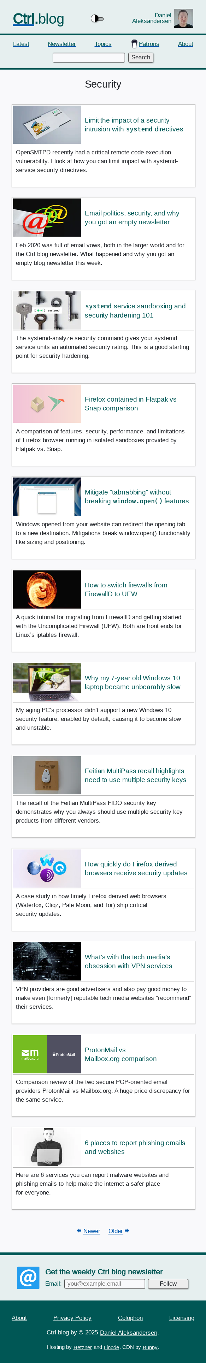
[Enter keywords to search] (89, 58)
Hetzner (82, 1347)
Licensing (181, 1317)
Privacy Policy (72, 1317)
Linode (111, 1347)
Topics (103, 43)
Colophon (130, 1317)
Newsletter (62, 43)
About (185, 43)
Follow (168, 1283)
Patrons (149, 43)
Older (115, 1231)
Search (140, 57)
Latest (21, 43)
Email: (95, 1283)
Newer (91, 1231)
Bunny (150, 1347)
